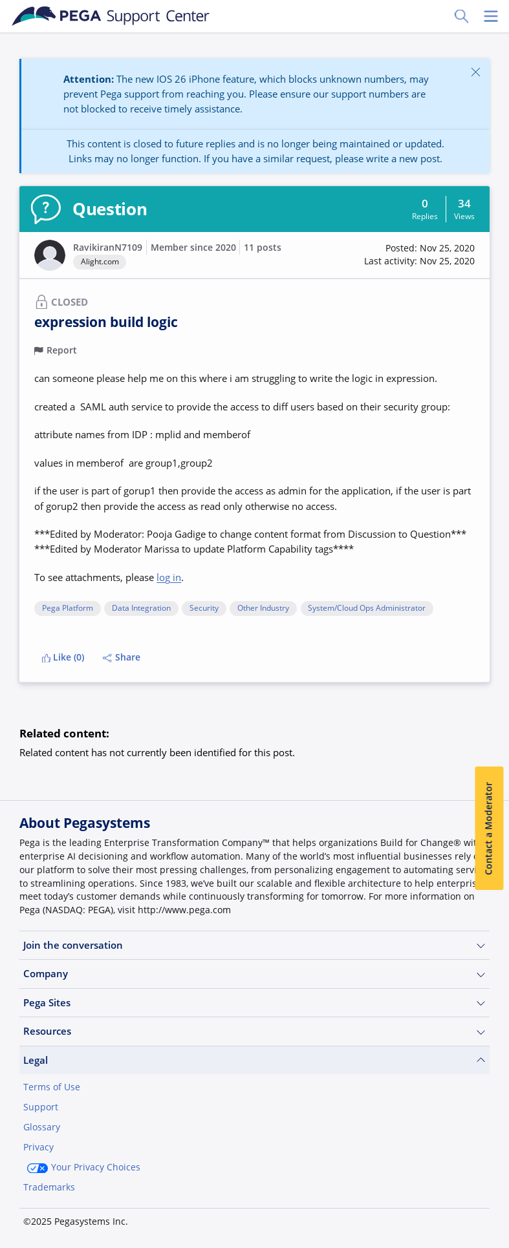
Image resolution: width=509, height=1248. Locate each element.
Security (204, 608)
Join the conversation (254, 945)
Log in (460, 1217)
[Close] (476, 71)
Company (254, 973)
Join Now (392, 1217)
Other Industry (263, 608)
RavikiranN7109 (107, 247)
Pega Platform (67, 608)
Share (121, 657)
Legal (254, 1060)
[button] (419, 255)
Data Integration (141, 608)
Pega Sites (254, 1002)
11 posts (262, 247)
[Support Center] (111, 16)
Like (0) (63, 657)
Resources (254, 1031)
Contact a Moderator (489, 828)
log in (169, 577)
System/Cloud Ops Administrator (367, 608)
